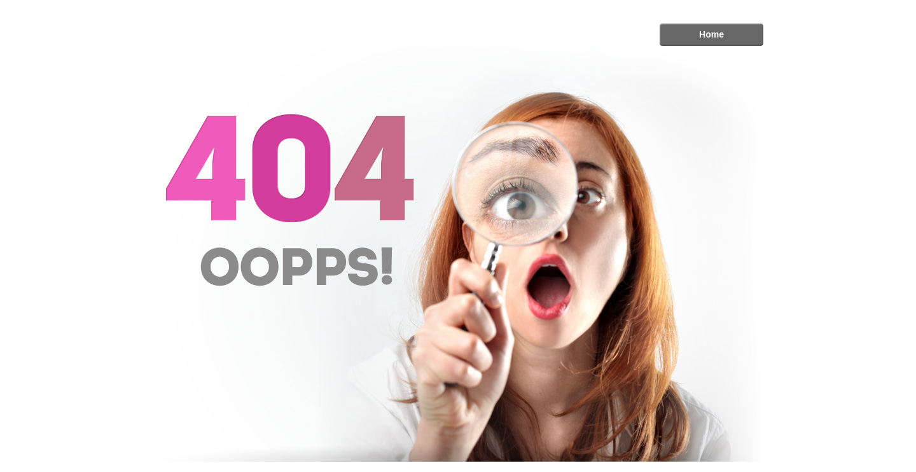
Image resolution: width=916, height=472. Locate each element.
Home (711, 34)
